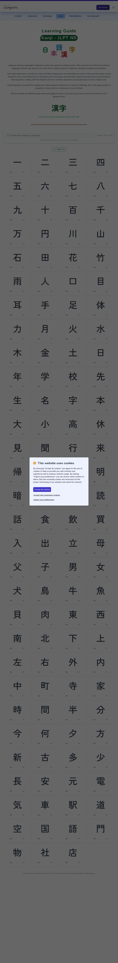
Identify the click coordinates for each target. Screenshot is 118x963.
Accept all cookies (42, 489)
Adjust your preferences (43, 499)
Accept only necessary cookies (46, 495)
